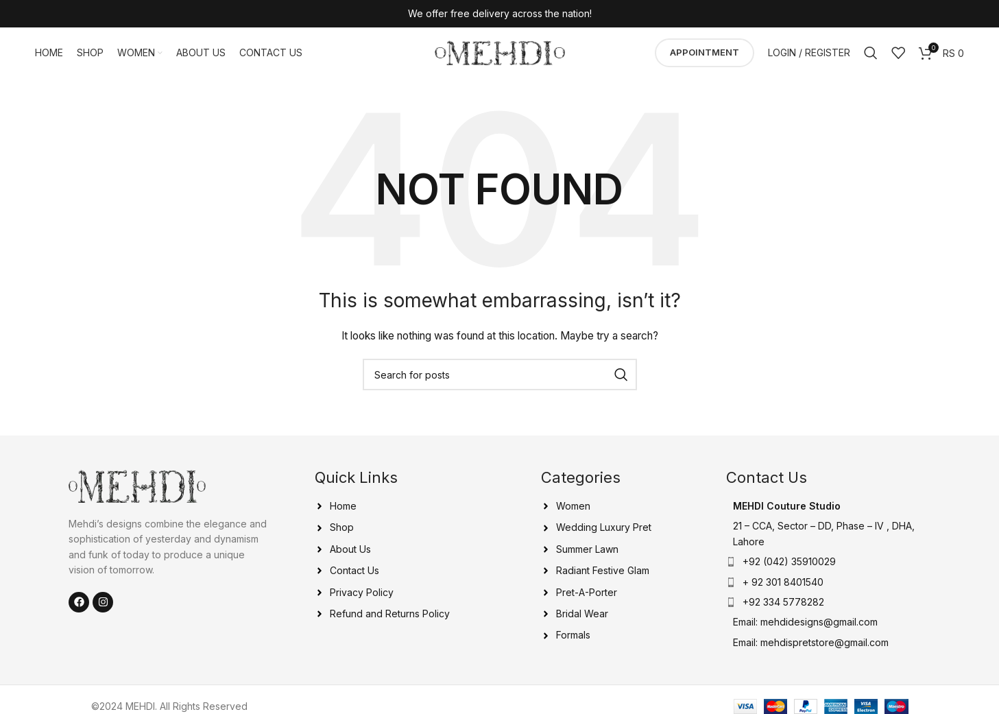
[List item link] (828, 585)
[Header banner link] (499, 13)
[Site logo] (500, 54)
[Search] (870, 55)
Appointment (704, 54)
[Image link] (137, 489)
